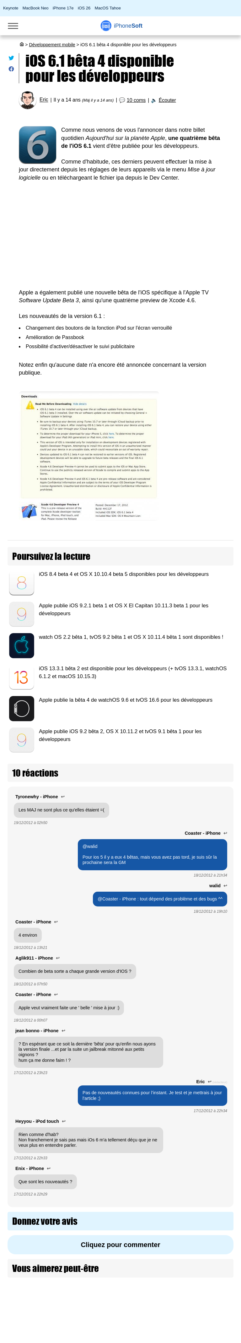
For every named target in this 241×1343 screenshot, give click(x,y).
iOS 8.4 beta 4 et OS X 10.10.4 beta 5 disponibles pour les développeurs (124, 574)
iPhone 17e (63, 8)
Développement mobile (52, 44)
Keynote (10, 8)
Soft (128, 26)
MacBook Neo (36, 8)
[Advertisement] (120, 235)
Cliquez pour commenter (120, 1245)
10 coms (136, 100)
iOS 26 (84, 8)
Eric (44, 100)
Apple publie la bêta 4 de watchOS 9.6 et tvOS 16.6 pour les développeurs (125, 700)
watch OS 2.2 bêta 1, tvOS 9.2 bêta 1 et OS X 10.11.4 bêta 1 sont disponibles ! (131, 637)
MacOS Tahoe (108, 8)
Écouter (167, 100)
